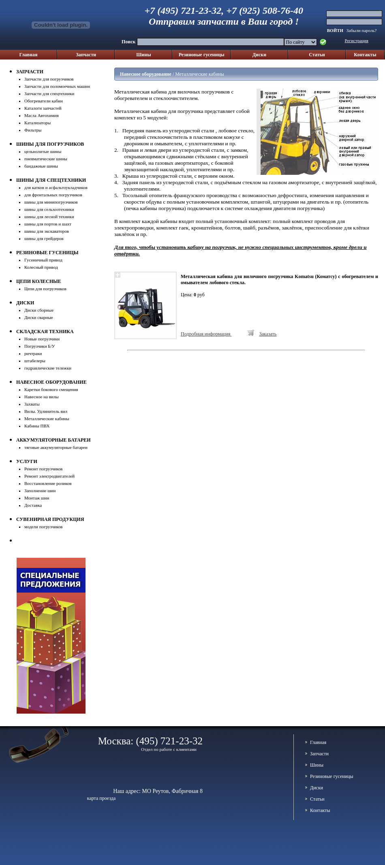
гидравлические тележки (47, 368)
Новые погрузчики (42, 338)
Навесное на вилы (41, 396)
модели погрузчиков (43, 526)
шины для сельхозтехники (49, 209)
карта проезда (101, 798)
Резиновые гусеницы (202, 54)
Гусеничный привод (43, 259)
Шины (143, 54)
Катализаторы (37, 122)
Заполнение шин (40, 490)
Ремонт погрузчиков (43, 468)
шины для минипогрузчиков (51, 202)
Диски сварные (38, 317)
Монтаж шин (36, 497)
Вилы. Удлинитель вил (45, 411)
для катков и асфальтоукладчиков (56, 187)
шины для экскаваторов (46, 231)
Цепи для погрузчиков (45, 288)
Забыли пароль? (361, 30)
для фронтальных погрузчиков (53, 194)
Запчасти (86, 54)
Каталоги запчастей (43, 108)
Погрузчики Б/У (39, 346)
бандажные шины (41, 166)
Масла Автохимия (41, 115)
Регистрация (356, 40)
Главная (28, 54)
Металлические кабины (46, 418)
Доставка (33, 505)
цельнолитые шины (42, 151)
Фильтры (33, 130)
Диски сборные (38, 310)
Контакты (365, 54)
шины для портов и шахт (47, 223)
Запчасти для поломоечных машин (57, 86)
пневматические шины (45, 158)
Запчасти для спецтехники (49, 93)
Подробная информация (206, 334)
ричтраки (33, 353)
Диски (259, 54)
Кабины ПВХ (37, 425)
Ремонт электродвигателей (49, 476)
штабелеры (34, 360)
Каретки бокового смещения (51, 389)
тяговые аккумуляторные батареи (56, 447)
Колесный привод (41, 267)
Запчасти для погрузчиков (49, 79)
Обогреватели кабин (43, 100)
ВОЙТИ (335, 30)
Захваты (32, 404)
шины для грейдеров (44, 238)
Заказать (267, 334)
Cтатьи (317, 54)
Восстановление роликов (48, 483)
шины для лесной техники (49, 216)
